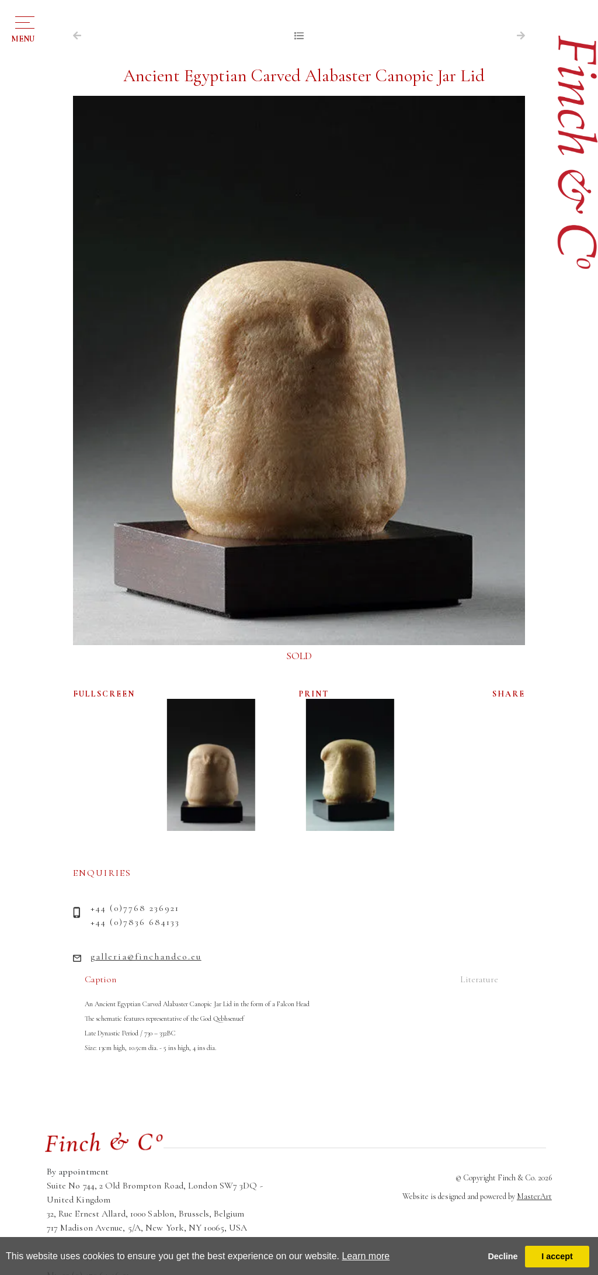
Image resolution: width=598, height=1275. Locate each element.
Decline (502, 1256)
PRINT (314, 694)
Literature (479, 979)
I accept (557, 1256)
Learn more (366, 1256)
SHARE (508, 694)
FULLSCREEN (104, 694)
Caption (100, 979)
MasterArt (534, 1196)
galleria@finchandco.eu (146, 956)
